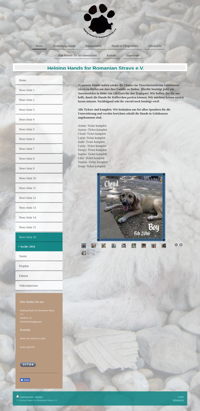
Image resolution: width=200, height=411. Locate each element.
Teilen (25, 380)
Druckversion (25, 396)
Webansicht (178, 400)
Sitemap (39, 396)
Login (181, 396)
